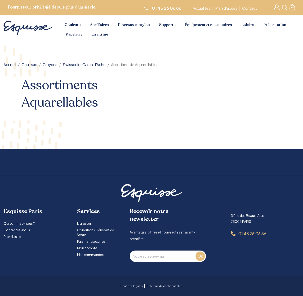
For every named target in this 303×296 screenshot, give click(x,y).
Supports (167, 24)
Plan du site (12, 236)
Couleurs (73, 24)
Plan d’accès (227, 8)
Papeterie (74, 34)
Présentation (274, 24)
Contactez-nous (17, 230)
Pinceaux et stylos (134, 24)
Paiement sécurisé (91, 241)
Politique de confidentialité (164, 285)
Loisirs (247, 24)
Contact (250, 8)
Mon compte (87, 248)
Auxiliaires (99, 24)
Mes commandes (90, 254)
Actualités (202, 8)
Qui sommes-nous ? (19, 223)
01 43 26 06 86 (252, 233)
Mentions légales (131, 285)
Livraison (84, 223)
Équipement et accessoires (208, 24)
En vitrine (100, 34)
